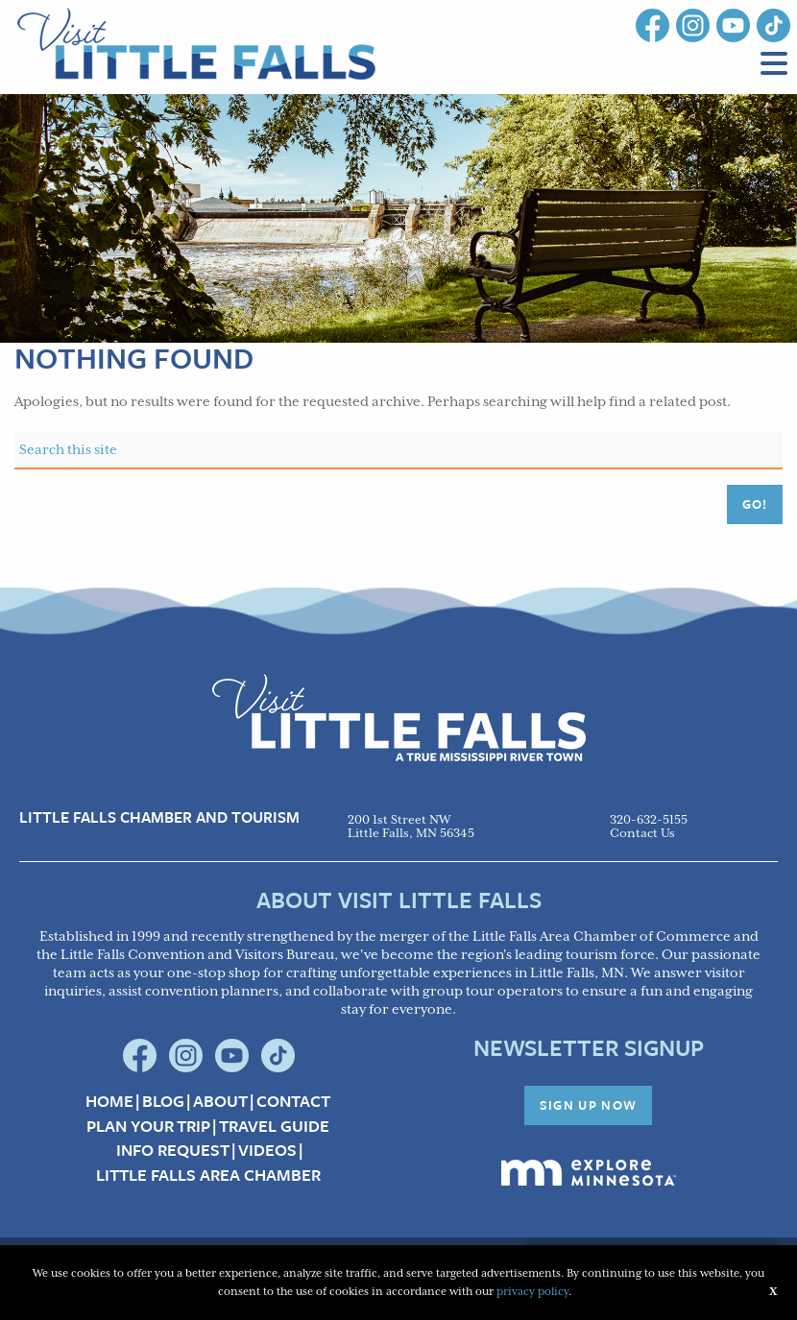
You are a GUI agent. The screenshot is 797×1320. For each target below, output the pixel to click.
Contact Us (642, 834)
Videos (267, 1150)
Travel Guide (274, 1126)
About (220, 1101)
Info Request (172, 1150)
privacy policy (532, 1291)
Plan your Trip (148, 1126)
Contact (293, 1101)
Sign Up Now (589, 1105)
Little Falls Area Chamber (208, 1175)
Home (109, 1101)
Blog (163, 1101)
